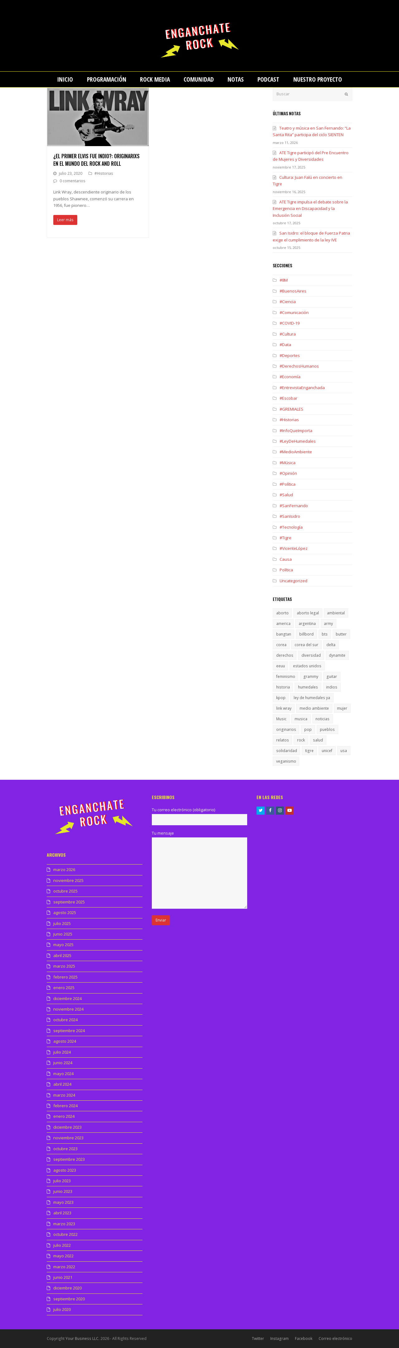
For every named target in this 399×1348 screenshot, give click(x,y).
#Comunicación (294, 312)
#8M (284, 280)
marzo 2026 (64, 869)
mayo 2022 (63, 1256)
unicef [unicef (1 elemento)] (327, 750)
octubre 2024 (65, 1019)
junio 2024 (62, 1062)
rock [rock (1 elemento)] (301, 740)
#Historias (103, 173)
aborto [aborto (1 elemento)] (282, 613)
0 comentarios (72, 180)
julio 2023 (62, 1181)
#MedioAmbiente (296, 452)
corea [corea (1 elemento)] (281, 644)
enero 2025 (64, 987)
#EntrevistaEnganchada (302, 387)
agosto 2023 (64, 1170)
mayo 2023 (63, 1202)
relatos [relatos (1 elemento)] (282, 740)
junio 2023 (62, 1191)
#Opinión (288, 473)
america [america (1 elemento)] (283, 623)
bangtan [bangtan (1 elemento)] (283, 634)
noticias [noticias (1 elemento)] (322, 719)
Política (286, 570)
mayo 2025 (63, 944)
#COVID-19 (290, 323)
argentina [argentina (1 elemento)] (307, 623)
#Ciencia (288, 301)
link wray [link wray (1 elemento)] (283, 708)
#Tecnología (291, 527)
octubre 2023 (65, 1148)
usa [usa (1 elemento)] (343, 750)
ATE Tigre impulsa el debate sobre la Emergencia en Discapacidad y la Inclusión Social (310, 208)
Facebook (303, 1338)
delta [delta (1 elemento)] (330, 644)
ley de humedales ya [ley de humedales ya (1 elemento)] (312, 697)
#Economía (290, 376)
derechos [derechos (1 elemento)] (284, 655)
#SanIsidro (290, 516)
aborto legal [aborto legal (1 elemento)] (308, 613)
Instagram (279, 1338)
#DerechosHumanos (299, 366)
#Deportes (290, 355)
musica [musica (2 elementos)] (301, 719)
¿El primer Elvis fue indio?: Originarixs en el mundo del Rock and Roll (96, 159)
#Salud (286, 495)
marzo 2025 (64, 966)
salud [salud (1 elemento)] (318, 740)
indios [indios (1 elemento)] (331, 687)
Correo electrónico (335, 1338)
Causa (286, 559)
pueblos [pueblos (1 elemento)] (327, 729)
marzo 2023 (64, 1224)
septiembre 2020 (69, 1299)
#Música (288, 462)
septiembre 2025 (69, 902)
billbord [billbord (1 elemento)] (306, 634)
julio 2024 (62, 1052)
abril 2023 (62, 1213)
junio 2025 (62, 934)
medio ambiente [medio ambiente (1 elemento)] (314, 708)
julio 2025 (62, 923)
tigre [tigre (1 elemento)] (309, 750)
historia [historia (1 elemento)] (283, 687)
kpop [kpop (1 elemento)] (281, 697)
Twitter (258, 1338)
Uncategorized (293, 580)
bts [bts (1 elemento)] (325, 634)
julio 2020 (62, 1309)
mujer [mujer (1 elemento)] (342, 708)
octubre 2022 (65, 1234)
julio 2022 (62, 1245)
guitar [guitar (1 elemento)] (331, 676)
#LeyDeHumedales (298, 441)
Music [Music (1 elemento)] (281, 719)
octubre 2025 (65, 891)
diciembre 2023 (67, 1127)
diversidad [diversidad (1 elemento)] (311, 655)
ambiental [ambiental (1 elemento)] (336, 613)
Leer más (65, 219)
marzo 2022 (64, 1266)
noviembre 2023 (68, 1138)
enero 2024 (64, 1116)
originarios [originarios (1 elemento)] (286, 729)
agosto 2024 (64, 1041)
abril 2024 (62, 1084)
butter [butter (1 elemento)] (341, 634)
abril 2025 (62, 955)
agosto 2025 (64, 912)
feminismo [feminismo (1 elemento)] (285, 676)
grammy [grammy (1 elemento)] (310, 676)
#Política (288, 484)
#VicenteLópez (294, 548)
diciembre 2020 (67, 1288)
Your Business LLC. (82, 1338)
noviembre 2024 (68, 1009)
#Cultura (288, 334)
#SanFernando (294, 505)
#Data (285, 344)
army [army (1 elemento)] (328, 623)
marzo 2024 (64, 1095)
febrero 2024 (65, 1105)
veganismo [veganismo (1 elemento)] (286, 761)
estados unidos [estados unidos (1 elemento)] (307, 666)
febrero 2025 (65, 977)
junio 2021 (62, 1277)
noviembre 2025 (68, 880)
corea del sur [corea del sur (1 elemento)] (306, 644)
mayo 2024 (63, 1073)
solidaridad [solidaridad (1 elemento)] (286, 750)
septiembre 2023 (69, 1159)
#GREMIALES (291, 409)
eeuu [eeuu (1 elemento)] (280, 666)
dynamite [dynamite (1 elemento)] (337, 655)
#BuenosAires (293, 291)
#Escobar (288, 398)
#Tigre (285, 538)
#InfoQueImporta (296, 430)
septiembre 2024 (69, 1030)
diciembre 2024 (67, 998)
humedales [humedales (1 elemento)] (308, 687)
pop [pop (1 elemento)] (308, 729)
